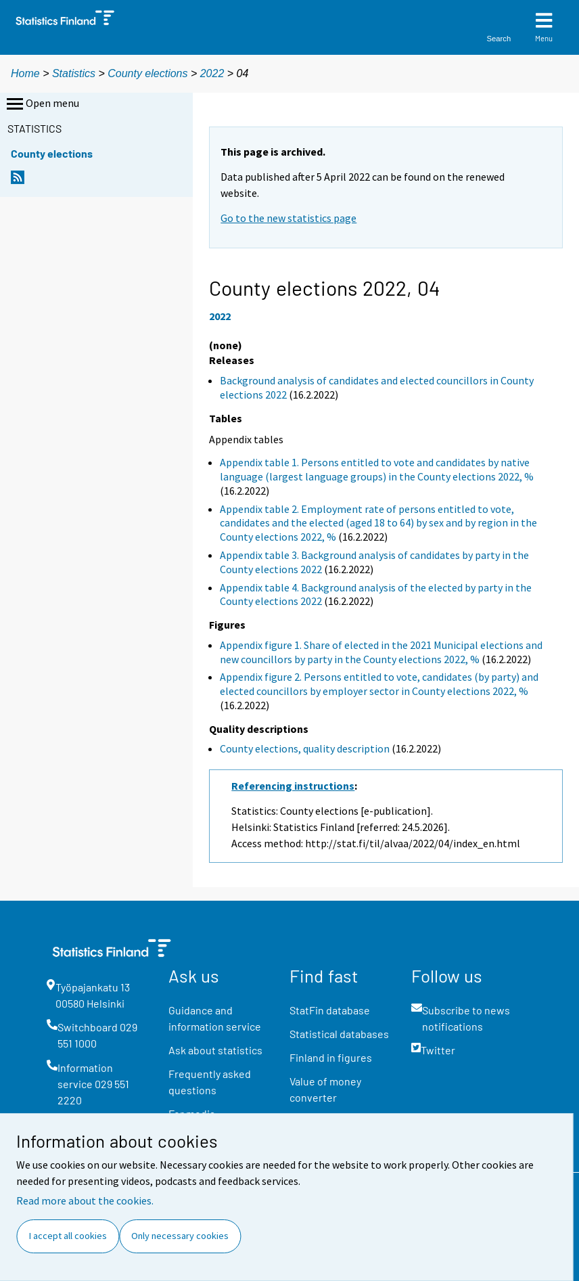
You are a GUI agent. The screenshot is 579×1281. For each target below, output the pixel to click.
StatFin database (330, 1010)
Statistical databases (339, 1033)
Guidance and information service (214, 1018)
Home (25, 73)
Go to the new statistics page (288, 218)
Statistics (73, 73)
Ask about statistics (215, 1049)
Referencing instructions (292, 785)
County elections (147, 73)
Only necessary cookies (180, 1236)
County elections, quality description (305, 748)
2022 (212, 73)
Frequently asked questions (209, 1081)
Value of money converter (325, 1089)
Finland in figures (331, 1057)
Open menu (41, 104)
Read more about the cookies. (85, 1200)
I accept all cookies (68, 1236)
